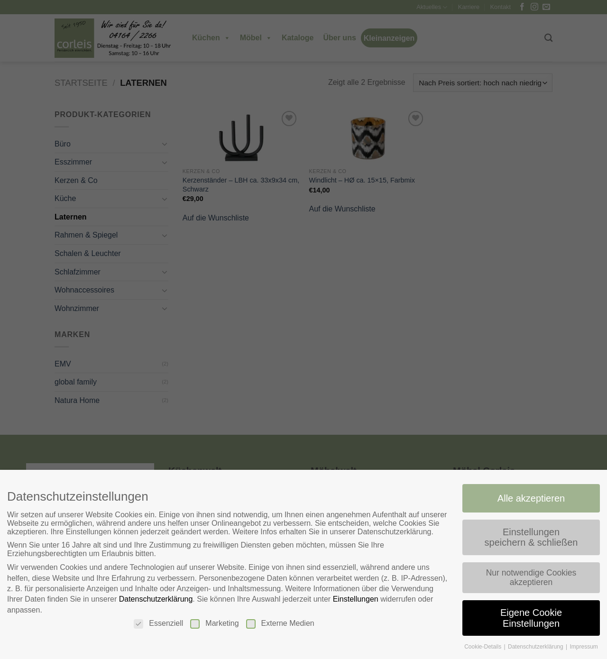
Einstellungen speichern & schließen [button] (532, 537)
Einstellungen (356, 599)
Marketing (214, 624)
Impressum (585, 647)
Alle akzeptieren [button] (533, 498)
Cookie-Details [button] (484, 647)
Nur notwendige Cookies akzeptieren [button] (532, 577)
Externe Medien (280, 624)
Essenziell (158, 624)
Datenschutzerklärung (155, 599)
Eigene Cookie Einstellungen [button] (533, 618)
